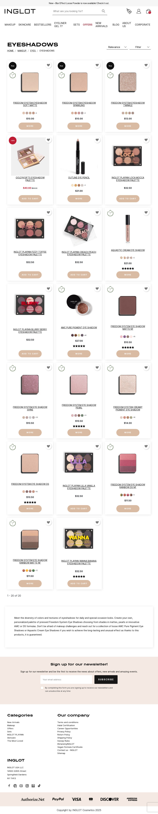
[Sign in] (139, 11)
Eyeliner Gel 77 (60, 25)
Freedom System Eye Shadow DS (30, 484)
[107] (30, 570)
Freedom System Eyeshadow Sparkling (79, 104)
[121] (121, 495)
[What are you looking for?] (76, 11)
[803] (30, 113)
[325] (124, 336)
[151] (30, 417)
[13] (129, 113)
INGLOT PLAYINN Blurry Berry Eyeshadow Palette (30, 330)
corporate (142, 24)
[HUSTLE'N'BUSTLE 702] (124, 417)
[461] (33, 491)
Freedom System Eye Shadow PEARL (79, 406)
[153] (27, 417)
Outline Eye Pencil (79, 177)
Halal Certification (66, 725)
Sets (76, 24)
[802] (27, 113)
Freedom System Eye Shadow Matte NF (128, 327)
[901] (72, 113)
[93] (79, 185)
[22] (72, 335)
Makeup (10, 24)
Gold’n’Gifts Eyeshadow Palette (30, 179)
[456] (23, 491)
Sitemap (61, 753)
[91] (72, 185)
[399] (75, 415)
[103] (27, 570)
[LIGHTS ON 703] (128, 417)
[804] (33, 113)
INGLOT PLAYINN (15, 734)
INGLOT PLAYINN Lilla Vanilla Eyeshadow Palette (79, 487)
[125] (131, 495)
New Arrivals (13, 722)
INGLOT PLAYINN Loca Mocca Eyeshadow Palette (128, 179)
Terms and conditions (67, 722)
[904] (82, 113)
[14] (132, 113)
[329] (128, 336)
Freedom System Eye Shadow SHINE (30, 408)
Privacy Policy (64, 731)
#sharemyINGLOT (65, 744)
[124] (128, 495)
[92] (75, 185)
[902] (75, 113)
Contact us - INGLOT (67, 750)
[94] (82, 185)
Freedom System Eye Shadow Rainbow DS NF (128, 486)
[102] (23, 570)
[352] (131, 336)
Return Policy (63, 734)
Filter (138, 47)
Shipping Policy (64, 737)
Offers (87, 24)
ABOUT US (126, 25)
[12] (126, 113)
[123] (124, 495)
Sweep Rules (63, 741)
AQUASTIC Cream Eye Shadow (128, 250)
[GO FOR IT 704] (131, 417)
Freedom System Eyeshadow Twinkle (128, 104)
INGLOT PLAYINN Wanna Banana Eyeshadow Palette (78, 562)
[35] (82, 335)
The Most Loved (15, 741)
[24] (75, 335)
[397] (72, 415)
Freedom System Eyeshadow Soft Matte (30, 104)
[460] (30, 491)
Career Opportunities (67, 728)
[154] (23, 417)
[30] (79, 335)
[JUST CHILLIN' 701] (121, 417)
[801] (23, 113)
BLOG (115, 24)
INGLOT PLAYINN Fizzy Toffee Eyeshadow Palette (30, 253)
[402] (79, 415)
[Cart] (148, 11)
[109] (33, 570)
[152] (33, 417)
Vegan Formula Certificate (70, 747)
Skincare (25, 24)
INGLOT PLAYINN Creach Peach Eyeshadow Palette (79, 253)
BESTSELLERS (42, 24)
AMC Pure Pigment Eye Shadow (79, 327)
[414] (82, 415)
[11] (123, 113)
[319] (121, 336)
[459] (27, 491)
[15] (131, 257)
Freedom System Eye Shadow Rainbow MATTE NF (30, 561)
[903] (79, 113)
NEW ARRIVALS (102, 25)
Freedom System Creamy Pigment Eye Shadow (127, 408)
